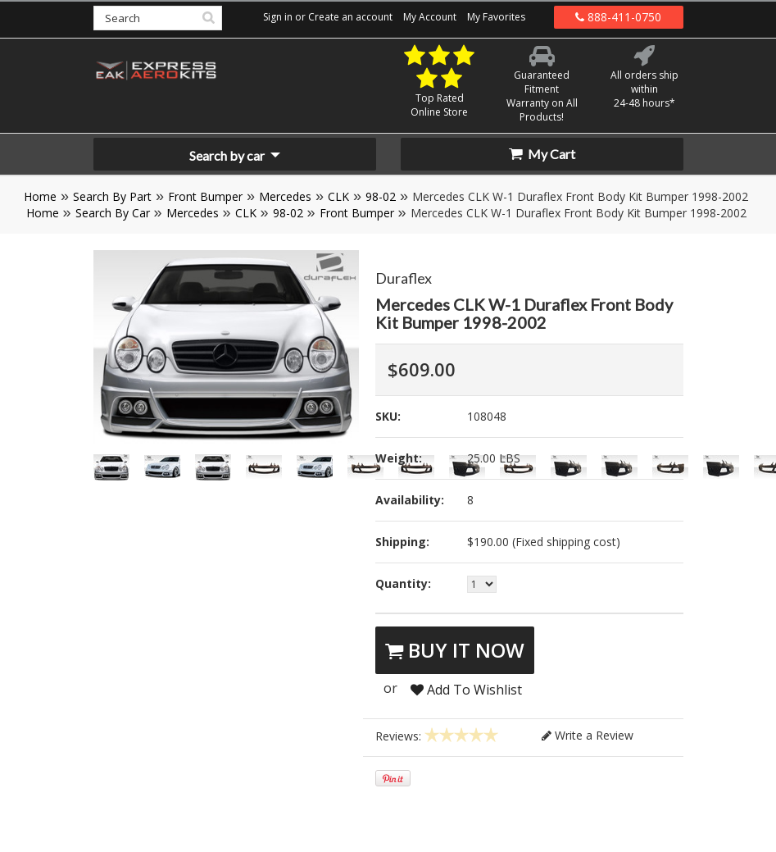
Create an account (350, 17)
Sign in (278, 17)
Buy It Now (454, 649)
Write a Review (587, 735)
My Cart (542, 154)
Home (40, 196)
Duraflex (403, 278)
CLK (338, 196)
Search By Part (112, 196)
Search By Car (112, 213)
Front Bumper (205, 196)
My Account (429, 17)
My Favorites (496, 17)
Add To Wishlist (466, 690)
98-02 (380, 196)
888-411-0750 (618, 17)
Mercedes (285, 196)
